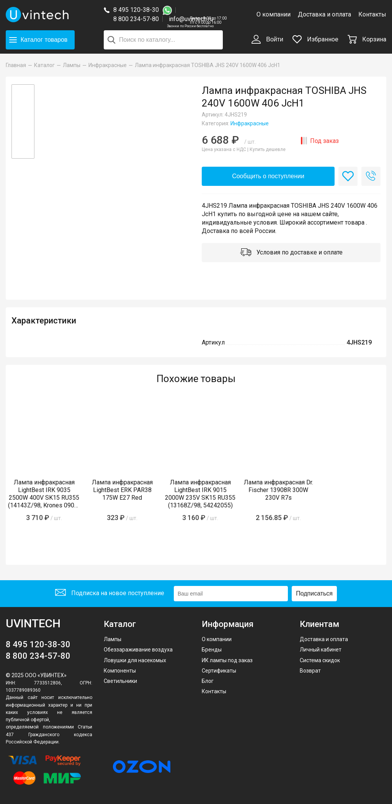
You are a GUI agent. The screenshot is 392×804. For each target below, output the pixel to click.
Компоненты (120, 671)
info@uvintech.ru (191, 19)
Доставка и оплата (324, 14)
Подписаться (314, 593)
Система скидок (320, 660)
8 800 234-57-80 (138, 19)
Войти (267, 40)
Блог (208, 681)
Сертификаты (219, 671)
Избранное (315, 39)
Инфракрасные (249, 123)
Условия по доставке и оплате (291, 253)
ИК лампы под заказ (227, 660)
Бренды (212, 649)
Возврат (310, 671)
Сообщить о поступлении (268, 176)
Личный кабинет (320, 649)
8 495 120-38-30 (136, 9)
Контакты (372, 14)
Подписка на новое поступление (109, 593)
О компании (273, 14)
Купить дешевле (268, 149)
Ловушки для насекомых (135, 660)
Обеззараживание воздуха (138, 649)
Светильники (120, 681)
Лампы (112, 639)
